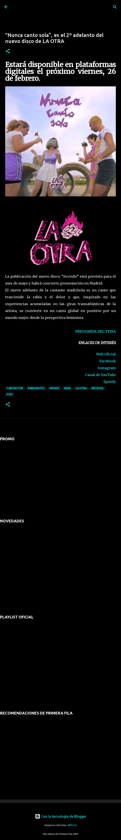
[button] (7, 51)
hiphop (54, 388)
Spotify (109, 381)
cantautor (15, 388)
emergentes (36, 388)
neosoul (98, 388)
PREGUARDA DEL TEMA (95, 331)
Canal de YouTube (100, 375)
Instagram (107, 368)
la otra (81, 388)
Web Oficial (106, 354)
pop (10, 394)
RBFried (72, 825)
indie (67, 388)
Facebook (107, 361)
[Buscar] (115, 7)
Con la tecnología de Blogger (60, 816)
